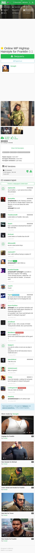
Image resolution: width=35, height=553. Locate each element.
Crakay (10, 377)
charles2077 (11, 252)
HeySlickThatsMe (13, 269)
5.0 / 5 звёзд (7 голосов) (7, 142)
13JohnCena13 (12, 368)
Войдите (25, 406)
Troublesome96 (12, 215)
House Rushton (12, 305)
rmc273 (10, 286)
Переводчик (16, 294)
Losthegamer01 (12, 388)
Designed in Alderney (7, 548)
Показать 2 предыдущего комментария (17, 183)
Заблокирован (19, 332)
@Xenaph (11, 208)
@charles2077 (12, 263)
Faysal (10, 295)
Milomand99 (11, 243)
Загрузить (17, 56)
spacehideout (12, 359)
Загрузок (7, 138)
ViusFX (10, 223)
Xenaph (13, 66)
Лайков (16, 138)
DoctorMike (11, 198)
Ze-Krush (10, 234)
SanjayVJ (11, 345)
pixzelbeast (11, 321)
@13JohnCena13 (13, 398)
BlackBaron (11, 332)
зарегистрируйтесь (8, 408)
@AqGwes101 (12, 200)
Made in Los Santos (6, 550)
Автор (14, 260)
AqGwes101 (11, 188)
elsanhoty (11, 396)
